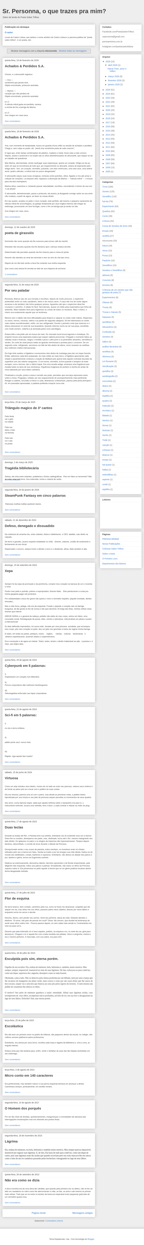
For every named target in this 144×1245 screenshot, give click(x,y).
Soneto (105, 191)
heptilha (106, 396)
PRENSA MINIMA (110, 539)
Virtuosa (11, 778)
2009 (108, 155)
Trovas (105, 307)
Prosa (105, 255)
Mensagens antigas (82, 1213)
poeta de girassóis (19, 233)
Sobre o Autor (108, 553)
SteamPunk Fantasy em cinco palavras (35, 495)
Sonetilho (106, 196)
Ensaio (105, 231)
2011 (108, 147)
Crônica (106, 221)
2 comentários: (11, 274)
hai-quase (107, 465)
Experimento (108, 206)
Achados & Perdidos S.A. (24, 66)
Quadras (106, 211)
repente (105, 479)
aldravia (106, 275)
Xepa (9, 571)
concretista (107, 381)
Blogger (91, 1239)
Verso (105, 250)
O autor (9, 32)
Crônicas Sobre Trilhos (113, 549)
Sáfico (105, 341)
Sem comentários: (13, 121)
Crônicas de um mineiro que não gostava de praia (117, 291)
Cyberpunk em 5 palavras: (25, 666)
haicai (105, 245)
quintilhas (106, 322)
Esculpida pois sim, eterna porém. (31, 959)
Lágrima (11, 1141)
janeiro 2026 (114, 84)
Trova (105, 186)
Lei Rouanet (108, 361)
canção (105, 445)
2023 (108, 98)
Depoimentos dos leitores (114, 563)
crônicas (106, 450)
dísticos (105, 455)
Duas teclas (14, 827)
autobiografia (108, 376)
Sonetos (106, 337)
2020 (108, 110)
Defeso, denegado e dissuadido (29, 526)
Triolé (105, 440)
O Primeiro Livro (109, 558)
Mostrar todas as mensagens (73, 51)
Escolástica (14, 1026)
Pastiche (106, 260)
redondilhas (107, 474)
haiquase (106, 317)
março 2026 (114, 76)
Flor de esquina (17, 898)
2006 (108, 167)
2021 (108, 106)
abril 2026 (113, 65)
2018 (108, 118)
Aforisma (106, 356)
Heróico (106, 420)
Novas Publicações (111, 544)
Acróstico (106, 410)
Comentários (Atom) (54, 1221)
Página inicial (38, 1213)
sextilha (105, 236)
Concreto (106, 280)
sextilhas (106, 351)
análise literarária (110, 346)
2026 (108, 61)
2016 (108, 126)
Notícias (106, 430)
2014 (108, 135)
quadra (105, 401)
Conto (105, 216)
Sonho (105, 435)
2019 (108, 114)
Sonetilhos (107, 265)
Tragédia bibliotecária (22, 468)
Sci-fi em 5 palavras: (21, 715)
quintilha (106, 371)
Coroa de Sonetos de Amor (115, 226)
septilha (106, 489)
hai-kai (105, 201)
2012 (108, 143)
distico (105, 386)
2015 (108, 130)
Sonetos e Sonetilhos (112, 270)
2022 (108, 102)
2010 (108, 151)
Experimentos (108, 297)
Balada (105, 415)
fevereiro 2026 (115, 80)
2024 (108, 94)
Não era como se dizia (22, 1180)
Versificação (108, 366)
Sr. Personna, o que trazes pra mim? (54, 11)
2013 (108, 139)
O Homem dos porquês (23, 1108)
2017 (108, 122)
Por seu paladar (17, 290)
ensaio (105, 460)
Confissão (107, 332)
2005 (108, 171)
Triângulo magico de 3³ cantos (28, 408)
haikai (105, 469)
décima (105, 391)
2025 (108, 90)
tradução (106, 406)
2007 (108, 163)
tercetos (106, 285)
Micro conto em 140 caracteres (29, 1075)
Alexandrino (107, 327)
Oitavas (105, 302)
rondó (105, 484)
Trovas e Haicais (110, 312)
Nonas (105, 425)
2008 (108, 159)
